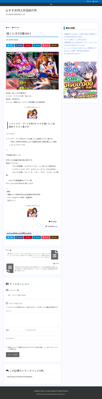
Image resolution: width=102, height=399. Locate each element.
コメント (8, 311)
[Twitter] (10, 45)
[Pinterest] (28, 45)
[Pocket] (45, 45)
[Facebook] (19, 45)
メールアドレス (30, 330)
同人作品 (16, 27)
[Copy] (54, 45)
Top (9, 27)
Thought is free (61, 394)
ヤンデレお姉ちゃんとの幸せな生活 (75, 39)
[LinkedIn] (37, 45)
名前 (8, 330)
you (56, 226)
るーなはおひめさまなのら (72, 53)
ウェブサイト (10, 338)
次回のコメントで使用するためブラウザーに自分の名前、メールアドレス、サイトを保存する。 (33, 348)
